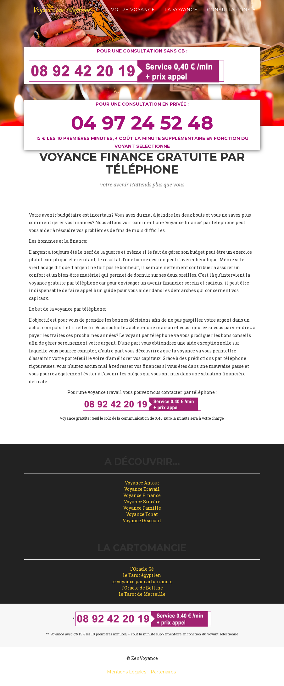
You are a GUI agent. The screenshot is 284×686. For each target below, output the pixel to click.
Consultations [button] (231, 31)
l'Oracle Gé (142, 569)
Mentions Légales (126, 672)
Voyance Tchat (142, 514)
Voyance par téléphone (68, 15)
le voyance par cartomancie (142, 581)
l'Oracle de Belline (142, 588)
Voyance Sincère (142, 502)
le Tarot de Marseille (142, 594)
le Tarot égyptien (142, 575)
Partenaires (163, 672)
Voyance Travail (142, 489)
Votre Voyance (133, 31)
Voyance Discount (142, 520)
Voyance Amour (142, 483)
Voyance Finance (142, 495)
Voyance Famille (142, 508)
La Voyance (181, 31)
